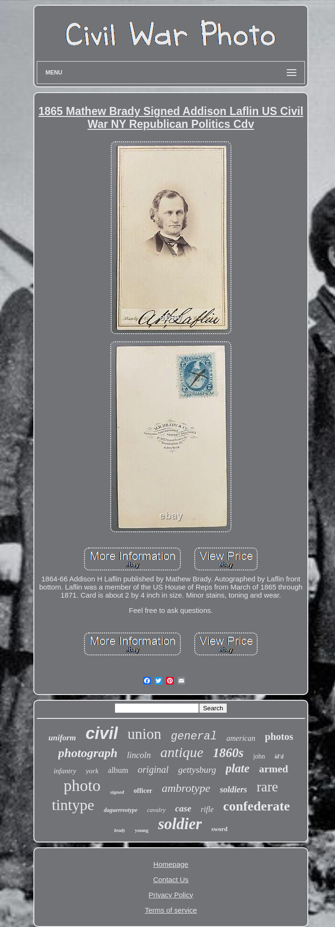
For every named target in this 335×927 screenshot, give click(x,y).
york (92, 771)
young (141, 830)
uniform (62, 737)
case (183, 808)
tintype (73, 804)
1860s (228, 753)
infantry (64, 771)
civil (101, 733)
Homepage (170, 864)
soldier (180, 823)
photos (279, 736)
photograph (87, 753)
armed (273, 769)
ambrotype (186, 788)
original (153, 769)
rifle (207, 809)
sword (219, 828)
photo (81, 785)
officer (143, 790)
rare (267, 786)
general (194, 736)
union (144, 734)
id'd (279, 756)
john (259, 756)
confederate (256, 806)
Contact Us (170, 879)
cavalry (156, 809)
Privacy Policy (170, 895)
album (118, 770)
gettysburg (197, 770)
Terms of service (171, 910)
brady (119, 830)
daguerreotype (120, 810)
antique (181, 752)
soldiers (233, 789)
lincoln (139, 755)
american (241, 738)
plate (238, 768)
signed (117, 792)
